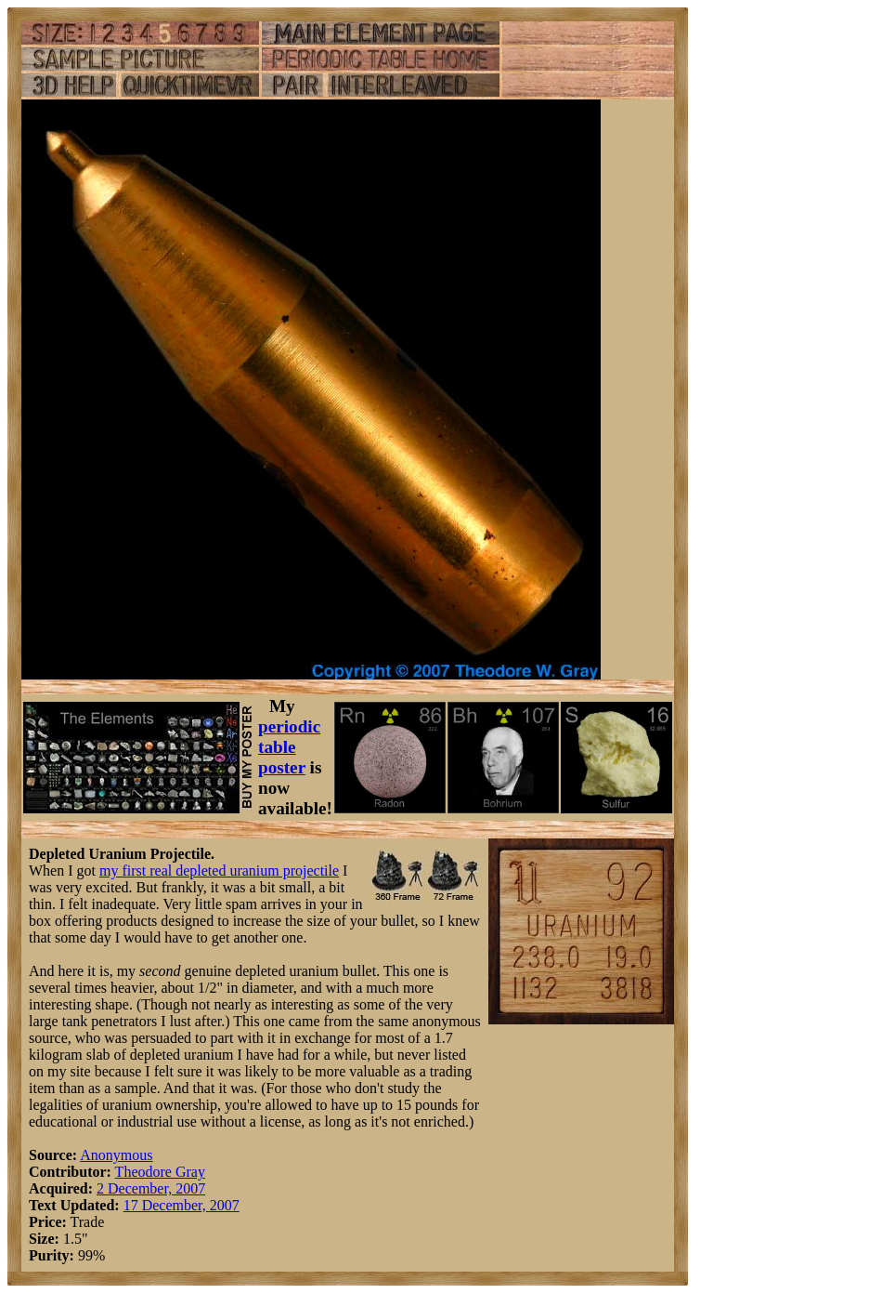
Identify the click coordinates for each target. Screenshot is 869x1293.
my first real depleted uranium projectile (219, 870)
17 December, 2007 (181, 1205)
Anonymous (116, 1155)
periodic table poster (289, 747)
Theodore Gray (160, 1172)
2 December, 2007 (151, 1188)
